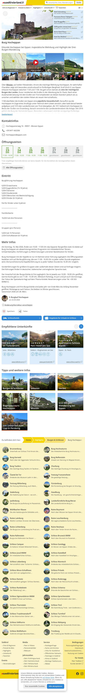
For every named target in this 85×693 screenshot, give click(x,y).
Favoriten (61, 7)
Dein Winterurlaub (31, 666)
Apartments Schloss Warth (70, 347)
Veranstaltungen (9, 664)
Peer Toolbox (77, 661)
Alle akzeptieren (55, 686)
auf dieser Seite (48, 677)
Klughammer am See (45, 350)
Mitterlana (11, 350)
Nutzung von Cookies (75, 653)
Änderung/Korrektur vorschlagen (17, 305)
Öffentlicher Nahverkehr (53, 653)
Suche (79, 2)
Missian (9, 85)
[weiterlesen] (7, 114)
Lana (4, 350)
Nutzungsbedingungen (74, 645)
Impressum (79, 648)
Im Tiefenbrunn (14, 347)
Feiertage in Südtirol (52, 656)
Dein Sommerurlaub (31, 661)
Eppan (61, 350)
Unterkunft (48, 8)
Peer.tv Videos (29, 645)
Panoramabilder (30, 648)
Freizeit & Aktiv (24, 8)
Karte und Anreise (52, 648)
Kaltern (33, 350)
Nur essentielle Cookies (35, 686)
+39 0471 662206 (13, 130)
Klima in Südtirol (51, 658)
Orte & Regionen (8, 8)
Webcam (27, 651)
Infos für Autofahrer (52, 651)
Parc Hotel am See (42, 347)
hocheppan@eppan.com (16, 135)
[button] (81, 326)
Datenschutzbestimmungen (74, 651)
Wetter (47, 664)
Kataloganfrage (50, 645)
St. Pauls (68, 350)
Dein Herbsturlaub (31, 664)
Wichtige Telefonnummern (53, 661)
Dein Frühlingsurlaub (32, 658)
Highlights (37, 8)
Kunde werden (76, 664)
